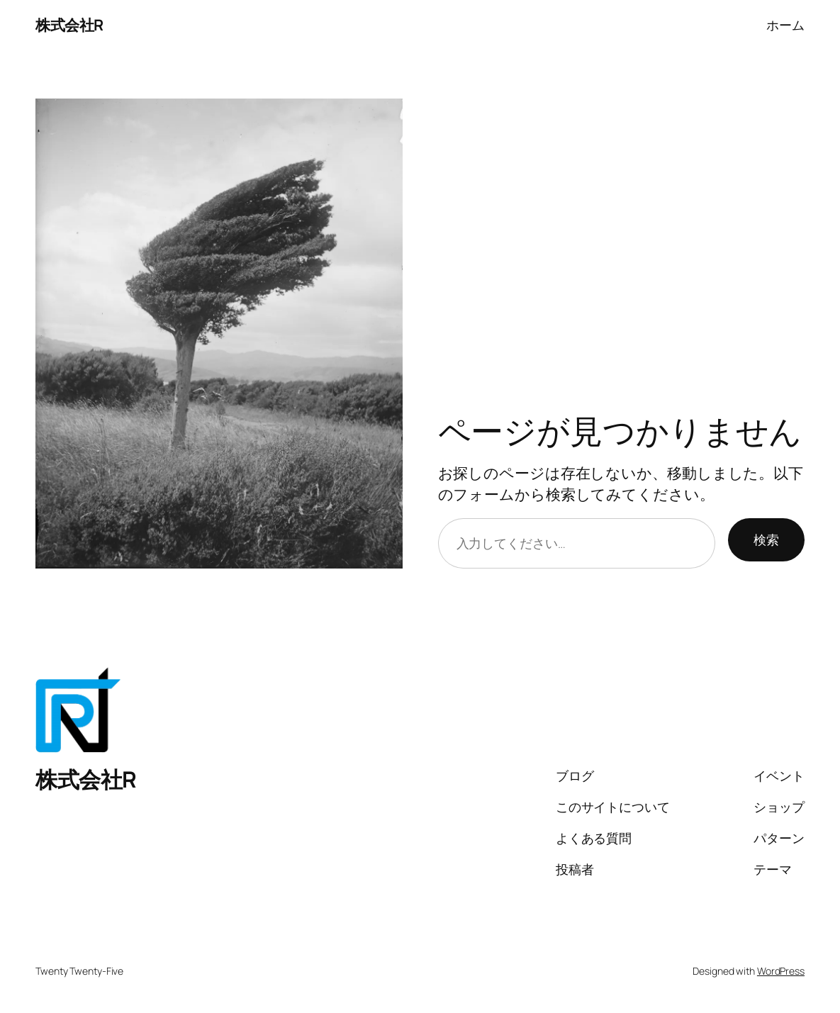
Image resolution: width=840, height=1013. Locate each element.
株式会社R (69, 24)
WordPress (781, 971)
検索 (766, 539)
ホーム (785, 24)
